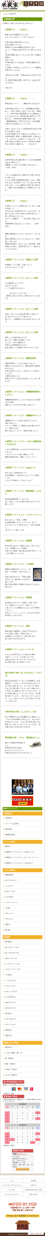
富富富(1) (8, 1030)
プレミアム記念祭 (11, 823)
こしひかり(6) (10, 980)
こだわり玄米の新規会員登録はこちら (22, 801)
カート (31, 3)
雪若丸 (7, 924)
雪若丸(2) (8, 1035)
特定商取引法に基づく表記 (33, 1189)
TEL (26, 3)
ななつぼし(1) (10, 1019)
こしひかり (9, 886)
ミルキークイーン (11, 902)
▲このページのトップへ (36, 1233)
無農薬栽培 (9, 875)
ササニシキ (9, 913)
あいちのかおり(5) (12, 953)
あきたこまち (10, 891)
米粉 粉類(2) (10, 1064)
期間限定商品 (10, 835)
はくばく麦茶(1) (11, 1075)
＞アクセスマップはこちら (22, 1169)
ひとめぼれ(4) (10, 997)
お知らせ (33, 1185)
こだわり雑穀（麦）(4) (13, 1053)
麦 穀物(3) (9, 1058)
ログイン (36, 3)
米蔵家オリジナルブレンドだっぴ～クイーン (22, 857)
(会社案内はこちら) (22, 1154)
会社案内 (33, 1180)
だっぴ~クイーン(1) (12, 964)
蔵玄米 (7, 846)
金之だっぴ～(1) (11, 958)
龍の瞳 (7, 930)
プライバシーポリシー (11, 1194)
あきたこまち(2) (11, 991)
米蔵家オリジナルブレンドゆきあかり (19, 863)
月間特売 (8, 818)
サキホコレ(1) (10, 986)
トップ (5, 14)
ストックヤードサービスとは (11, 1185)
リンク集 (12, 1189)
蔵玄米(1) (8, 1047)
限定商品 (8, 829)
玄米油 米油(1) (11, 1069)
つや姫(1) (8, 975)
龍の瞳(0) (8, 942)
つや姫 (7, 908)
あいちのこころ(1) (12, 947)
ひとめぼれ (9, 897)
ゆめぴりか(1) (10, 1002)
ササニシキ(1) (10, 1024)
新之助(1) (8, 1013)
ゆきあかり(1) (10, 1008)
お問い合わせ (33, 1194)
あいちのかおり (11, 880)
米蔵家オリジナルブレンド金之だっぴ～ (20, 852)
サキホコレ (9, 919)
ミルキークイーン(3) (12, 969)
